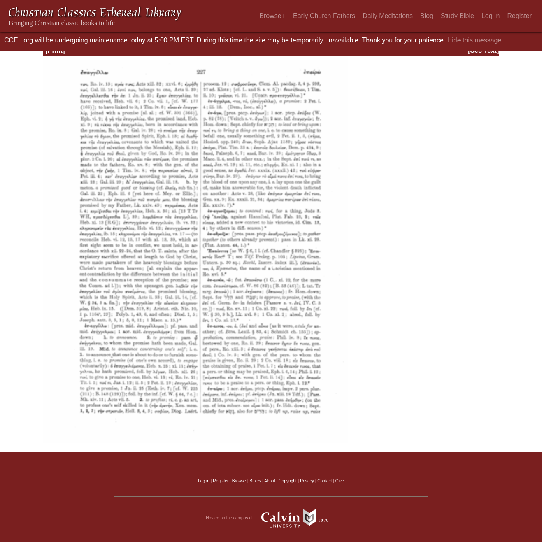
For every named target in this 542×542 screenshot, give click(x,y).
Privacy (307, 481)
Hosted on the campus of (271, 518)
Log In (491, 15)
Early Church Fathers (324, 15)
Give (339, 481)
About (269, 481)
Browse (272, 15)
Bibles (255, 481)
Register (519, 15)
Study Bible (457, 15)
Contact (324, 481)
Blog (426, 15)
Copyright (288, 481)
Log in (203, 481)
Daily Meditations (388, 15)
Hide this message (474, 40)
